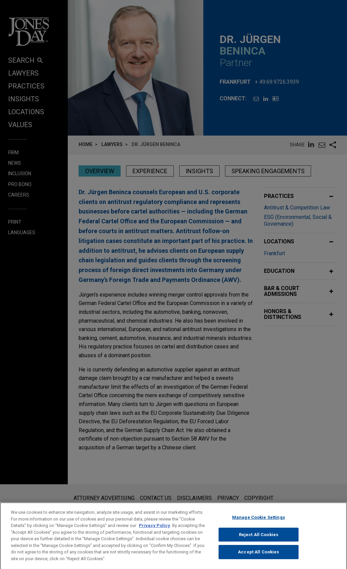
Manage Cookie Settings (258, 523)
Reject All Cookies (258, 541)
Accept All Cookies (258, 558)
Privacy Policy (154, 531)
